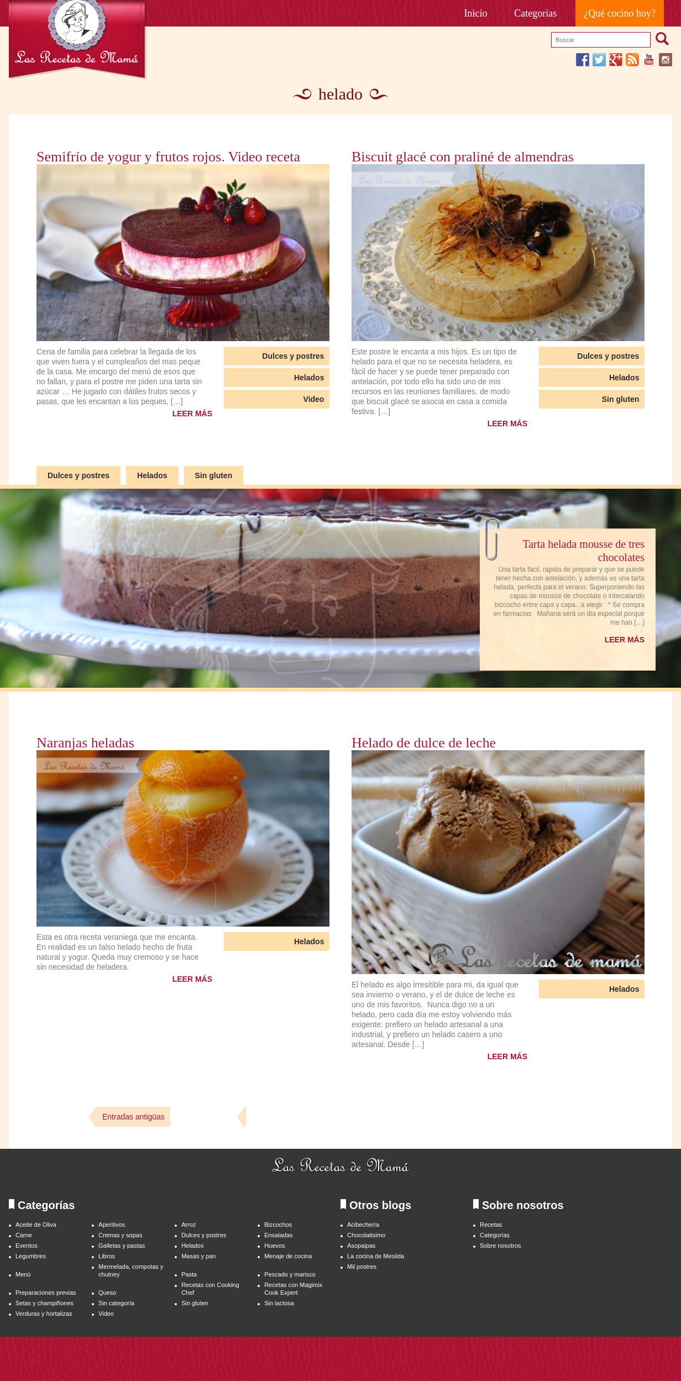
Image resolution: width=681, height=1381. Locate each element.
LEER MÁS (192, 413)
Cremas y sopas (120, 1235)
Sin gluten (621, 399)
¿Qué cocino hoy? (620, 13)
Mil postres (361, 1266)
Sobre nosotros (500, 1245)
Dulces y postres (293, 356)
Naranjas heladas (85, 743)
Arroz (188, 1224)
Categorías (535, 13)
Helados (309, 377)
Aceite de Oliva (35, 1224)
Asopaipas (361, 1245)
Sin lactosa (279, 1303)
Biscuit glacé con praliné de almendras (463, 157)
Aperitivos (111, 1224)
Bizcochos (278, 1224)
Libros (106, 1256)
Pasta (189, 1274)
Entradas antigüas (133, 1116)
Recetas (491, 1224)
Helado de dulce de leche (424, 743)
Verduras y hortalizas (43, 1313)
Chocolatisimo (366, 1235)
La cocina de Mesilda (375, 1256)
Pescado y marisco (290, 1274)
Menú (22, 1274)
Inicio (476, 13)
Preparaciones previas (45, 1292)
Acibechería (363, 1224)
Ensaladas (278, 1235)
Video (313, 399)
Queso (107, 1292)
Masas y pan (198, 1256)
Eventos (26, 1245)
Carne (23, 1235)
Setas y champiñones (44, 1303)
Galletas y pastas (121, 1245)
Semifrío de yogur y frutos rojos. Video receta (168, 157)
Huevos (274, 1245)
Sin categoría (116, 1303)
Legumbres (30, 1256)
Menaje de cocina (288, 1256)
